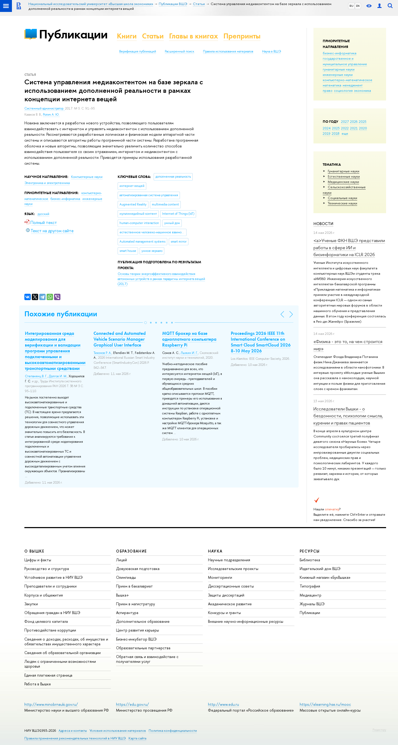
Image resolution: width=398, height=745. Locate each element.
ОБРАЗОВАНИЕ (131, 551)
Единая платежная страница (48, 675)
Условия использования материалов (118, 730)
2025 (362, 121)
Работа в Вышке (37, 683)
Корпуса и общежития (43, 595)
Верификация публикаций (137, 51)
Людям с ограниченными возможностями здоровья (60, 664)
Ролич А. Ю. (51, 114)
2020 (363, 128)
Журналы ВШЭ (312, 603)
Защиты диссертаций (226, 595)
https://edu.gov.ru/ (132, 704)
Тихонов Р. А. (103, 353)
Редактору (379, 729)
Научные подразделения (229, 559)
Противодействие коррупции (50, 630)
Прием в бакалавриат (134, 586)
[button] (145, 322)
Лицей (121, 559)
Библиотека (310, 559)
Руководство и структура (46, 568)
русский (43, 214)
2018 (335, 133)
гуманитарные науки (339, 69)
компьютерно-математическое (347, 79)
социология (343, 90)
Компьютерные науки (87, 177)
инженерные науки (338, 74)
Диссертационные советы (231, 586)
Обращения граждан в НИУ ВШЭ (52, 612)
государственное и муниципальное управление (345, 61)
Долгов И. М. (58, 376)
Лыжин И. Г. (189, 353)
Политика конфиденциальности (173, 730)
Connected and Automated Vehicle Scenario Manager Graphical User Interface (120, 339)
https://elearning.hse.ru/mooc (325, 704)
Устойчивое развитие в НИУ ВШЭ (53, 577)
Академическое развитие (230, 603)
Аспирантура (127, 612)
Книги (127, 36)
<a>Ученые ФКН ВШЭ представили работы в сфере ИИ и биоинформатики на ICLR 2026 (349, 247)
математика (332, 85)
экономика (362, 90)
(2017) (161, 279)
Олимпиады (126, 577)
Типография (310, 586)
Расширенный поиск (179, 51)
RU (351, 6)
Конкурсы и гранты (224, 612)
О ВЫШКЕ (34, 551)
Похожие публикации (60, 313)
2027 (345, 121)
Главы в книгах (193, 36)
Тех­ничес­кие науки (342, 203)
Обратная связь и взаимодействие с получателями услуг (147, 659)
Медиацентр (310, 595)
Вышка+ (122, 595)
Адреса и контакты (73, 730)
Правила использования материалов (228, 51)
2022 (345, 128)
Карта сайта (137, 738)
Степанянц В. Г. (36, 376)
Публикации (73, 34)
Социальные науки (342, 197)
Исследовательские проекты (233, 568)
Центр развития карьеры (137, 630)
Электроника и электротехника (47, 183)
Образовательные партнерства (143, 647)
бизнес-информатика (339, 53)
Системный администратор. (44, 108)
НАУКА (215, 551)
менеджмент (353, 85)
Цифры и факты (37, 559)
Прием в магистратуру (135, 603)
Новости (323, 223)
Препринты (241, 36)
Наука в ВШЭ (271, 51)
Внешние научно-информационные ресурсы (245, 621)
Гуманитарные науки (343, 171)
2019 (326, 133)
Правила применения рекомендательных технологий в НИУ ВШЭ (75, 738)
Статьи (153, 36)
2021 (354, 128)
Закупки (31, 603)
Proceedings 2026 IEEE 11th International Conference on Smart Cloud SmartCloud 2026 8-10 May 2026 (261, 342)
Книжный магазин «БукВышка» (325, 577)
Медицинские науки (343, 181)
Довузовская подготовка (138, 568)
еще (345, 133)
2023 (336, 128)
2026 (353, 121)
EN (358, 6)
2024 (327, 128)
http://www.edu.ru (223, 704)
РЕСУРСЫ (310, 551)
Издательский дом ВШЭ (320, 568)
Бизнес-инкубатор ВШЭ (136, 639)
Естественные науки (344, 176)
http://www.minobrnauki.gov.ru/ (51, 704)
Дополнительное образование (143, 621)
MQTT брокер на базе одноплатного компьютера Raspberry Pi (189, 339)
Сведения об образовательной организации (62, 652)
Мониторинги (220, 577)
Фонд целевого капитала (46, 621)
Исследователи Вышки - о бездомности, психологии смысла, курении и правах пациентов (348, 416)
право (328, 90)
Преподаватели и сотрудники (50, 586)
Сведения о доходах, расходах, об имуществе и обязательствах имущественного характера (66, 641)
